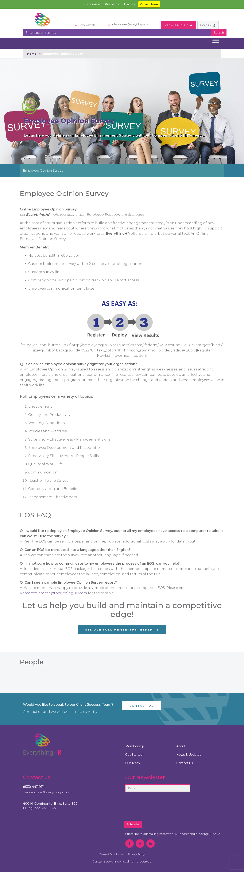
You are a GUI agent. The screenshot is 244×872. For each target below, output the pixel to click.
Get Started (134, 755)
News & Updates (188, 755)
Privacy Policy (136, 854)
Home (31, 53)
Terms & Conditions (111, 854)
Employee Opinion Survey (43, 170)
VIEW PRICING (179, 25)
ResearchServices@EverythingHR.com (53, 593)
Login (208, 25)
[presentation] (168, 808)
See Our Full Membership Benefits (122, 629)
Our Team (132, 763)
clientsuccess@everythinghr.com (130, 24)
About (180, 746)
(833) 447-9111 (34, 787)
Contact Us (141, 705)
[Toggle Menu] (215, 41)
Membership (134, 746)
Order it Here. (149, 4)
